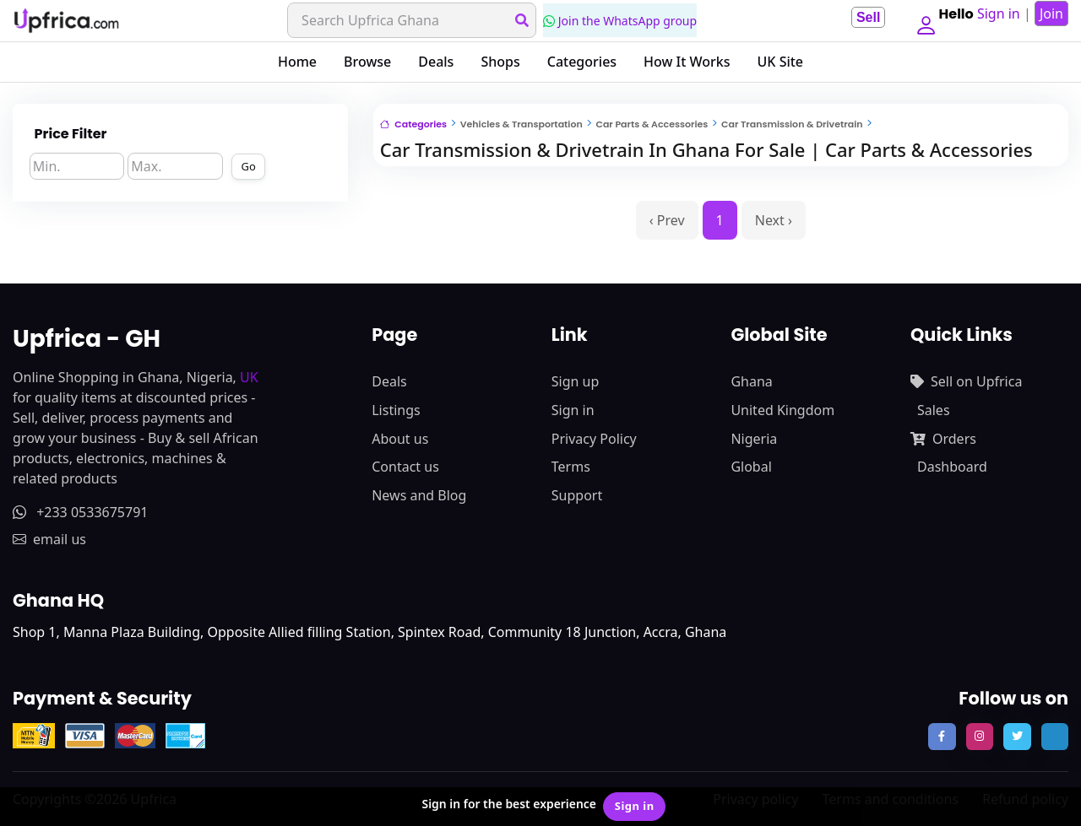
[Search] (408, 20)
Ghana (751, 381)
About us (400, 438)
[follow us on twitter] (1016, 736)
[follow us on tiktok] (1054, 736)
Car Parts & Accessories (651, 124)
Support (576, 495)
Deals (436, 61)
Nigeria (754, 438)
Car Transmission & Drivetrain (791, 124)
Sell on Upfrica (966, 381)
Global (751, 466)
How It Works (687, 61)
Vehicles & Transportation (521, 124)
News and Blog (419, 495)
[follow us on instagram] (979, 736)
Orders (943, 438)
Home (297, 61)
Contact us (405, 466)
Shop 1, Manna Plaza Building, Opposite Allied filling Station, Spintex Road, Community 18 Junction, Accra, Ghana (369, 632)
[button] (922, 20)
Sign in (573, 410)
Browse (367, 61)
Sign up (575, 381)
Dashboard (952, 466)
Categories (582, 61)
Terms (570, 466)
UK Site (781, 61)
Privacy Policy (594, 438)
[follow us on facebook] (941, 736)
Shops (500, 61)
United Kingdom (782, 410)
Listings (396, 410)
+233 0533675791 (80, 512)
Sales (933, 410)
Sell (861, 17)
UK (249, 377)
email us (49, 539)
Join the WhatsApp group (616, 21)
